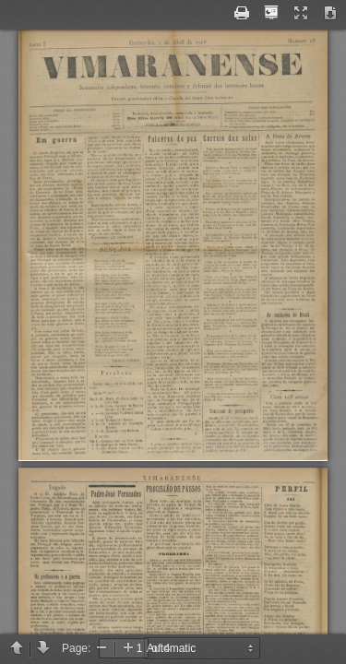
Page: (76, 648)
